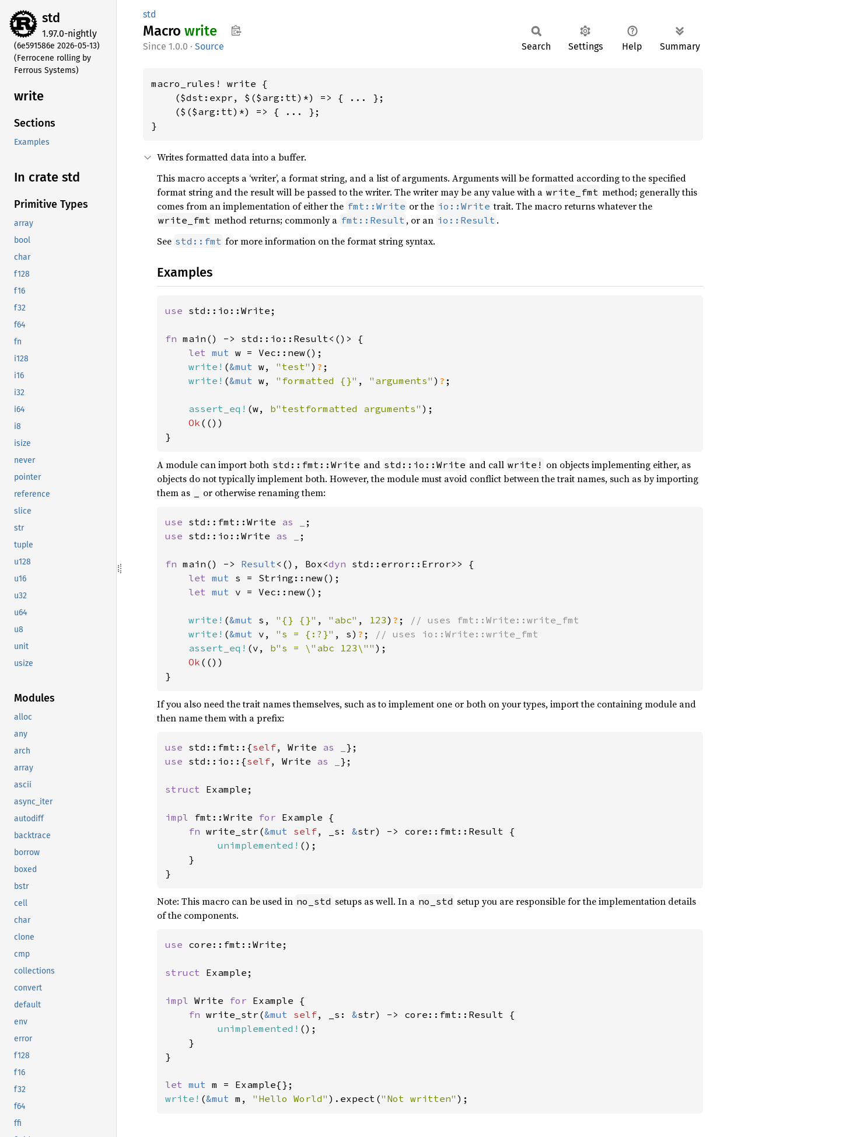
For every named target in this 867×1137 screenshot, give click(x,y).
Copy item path (236, 30)
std (51, 18)
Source (209, 46)
